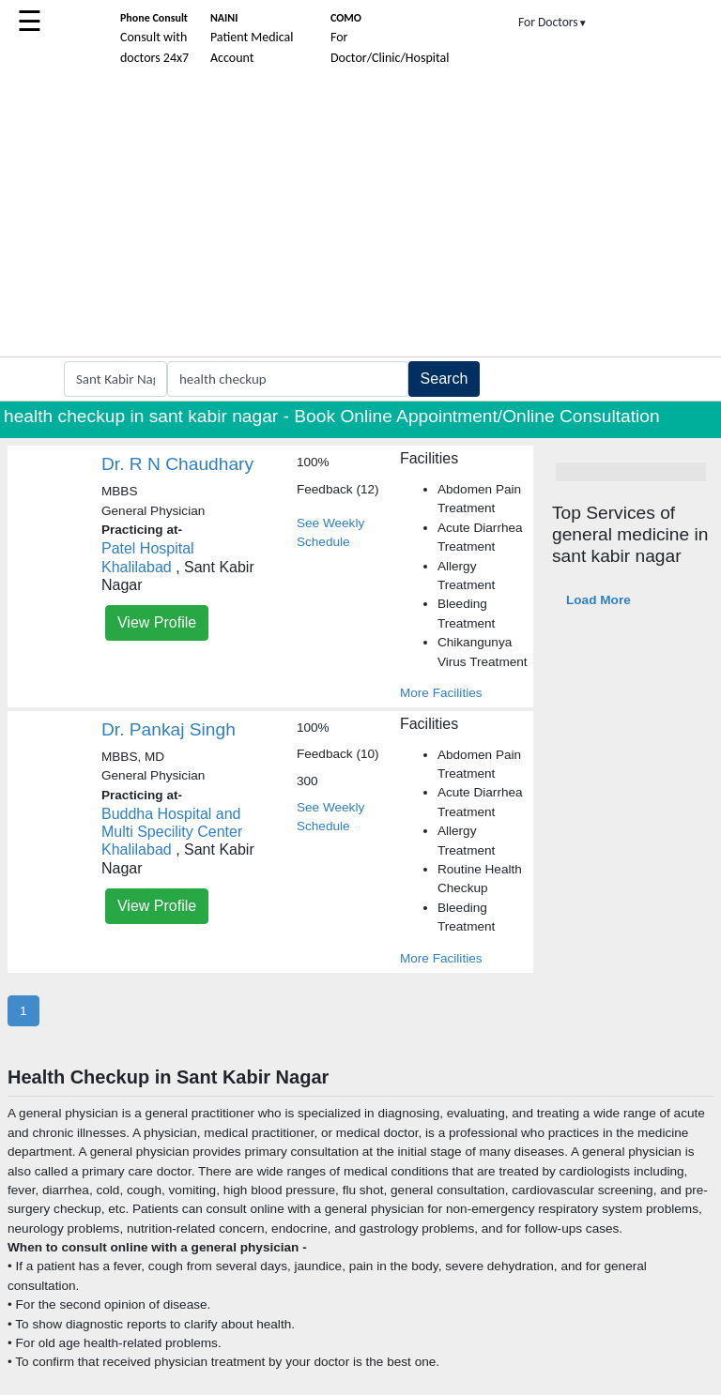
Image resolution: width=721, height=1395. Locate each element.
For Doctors (553, 22)
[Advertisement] (360, 215)
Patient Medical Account (252, 38)
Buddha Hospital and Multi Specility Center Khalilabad (171, 831)
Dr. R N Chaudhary (177, 464)
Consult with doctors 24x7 (154, 38)
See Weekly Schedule (330, 532)
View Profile (156, 622)
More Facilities (441, 693)
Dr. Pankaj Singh (168, 729)
